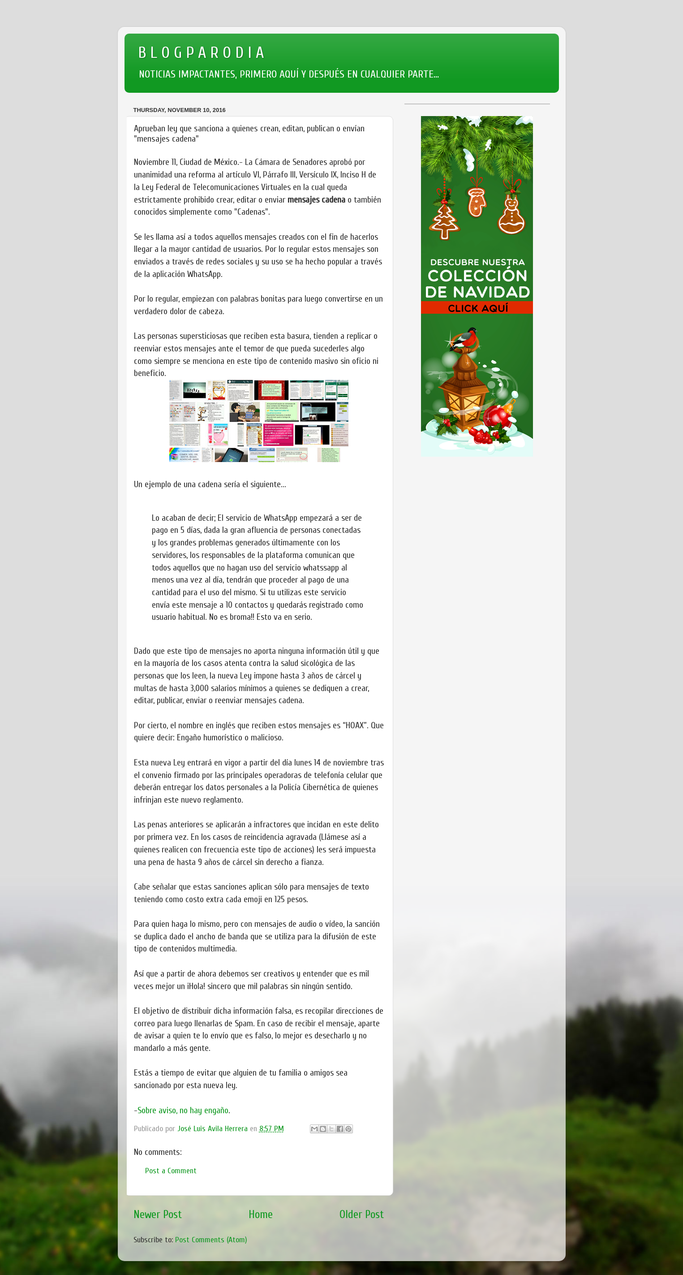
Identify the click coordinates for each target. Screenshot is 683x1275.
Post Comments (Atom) (211, 1240)
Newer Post (157, 1214)
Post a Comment (171, 1171)
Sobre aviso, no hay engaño (182, 1110)
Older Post (361, 1214)
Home (261, 1214)
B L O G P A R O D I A (201, 52)
